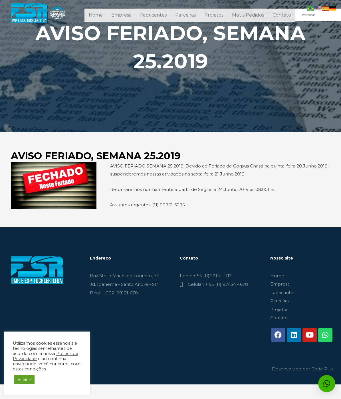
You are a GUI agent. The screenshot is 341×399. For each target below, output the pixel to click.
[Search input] (321, 15)
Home (96, 15)
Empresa (121, 15)
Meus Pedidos (248, 15)
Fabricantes (153, 15)
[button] (326, 383)
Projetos (213, 15)
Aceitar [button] (24, 379)
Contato (282, 15)
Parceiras (185, 15)
